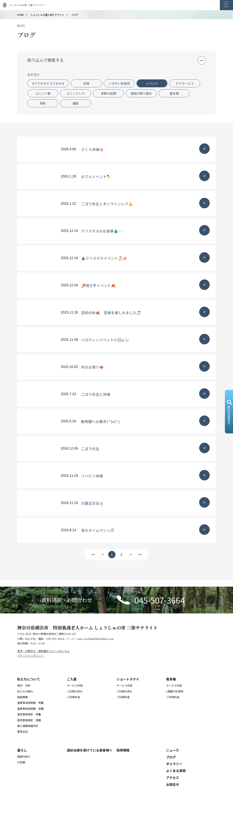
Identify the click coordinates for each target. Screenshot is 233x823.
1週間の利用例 (174, 691)
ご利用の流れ (75, 691)
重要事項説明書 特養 (30, 703)
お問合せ (172, 784)
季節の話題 (108, 93)
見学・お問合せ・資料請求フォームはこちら (43, 651)
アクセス (172, 777)
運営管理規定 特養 (29, 714)
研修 (43, 103)
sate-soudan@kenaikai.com (95, 639)
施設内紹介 (23, 756)
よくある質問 (176, 770)
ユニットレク (75, 93)
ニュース (172, 750)
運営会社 (22, 731)
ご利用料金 (73, 697)
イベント (152, 83)
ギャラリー (174, 763)
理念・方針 (23, 685)
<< (93, 554)
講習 (76, 103)
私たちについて (28, 679)
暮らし (22, 750)
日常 (86, 83)
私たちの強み (25, 691)
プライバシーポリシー (30, 656)
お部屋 (21, 762)
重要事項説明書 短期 (30, 709)
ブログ (171, 757)
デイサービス (185, 83)
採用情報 (122, 750)
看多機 (174, 93)
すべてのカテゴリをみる (48, 83)
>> (140, 554)
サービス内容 (75, 685)
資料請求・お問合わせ (67, 599)
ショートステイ (127, 679)
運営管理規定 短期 (29, 720)
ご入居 (72, 679)
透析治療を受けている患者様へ (89, 750)
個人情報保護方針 (27, 726)
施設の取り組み (141, 93)
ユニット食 (42, 93)
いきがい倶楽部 (119, 83)
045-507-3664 (159, 600)
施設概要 (22, 697)
